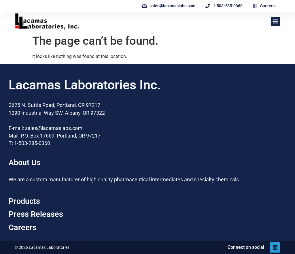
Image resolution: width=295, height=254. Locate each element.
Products (24, 201)
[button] (275, 21)
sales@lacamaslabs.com (53, 128)
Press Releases (36, 214)
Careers (23, 227)
